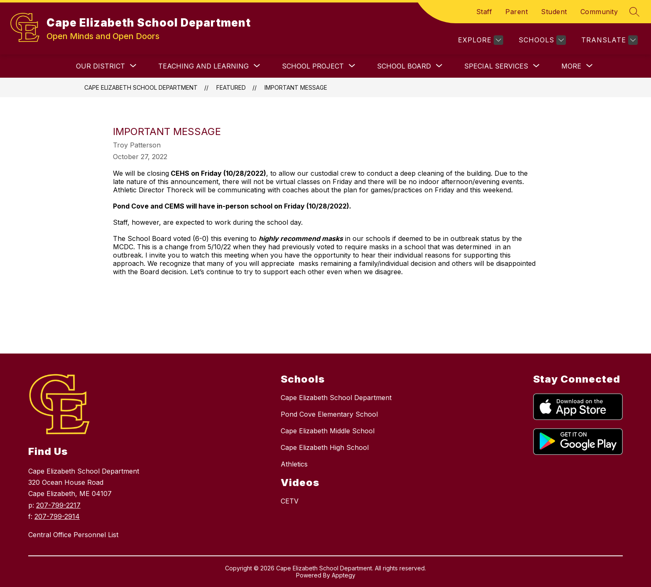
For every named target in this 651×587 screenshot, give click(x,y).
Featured (231, 87)
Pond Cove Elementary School (329, 414)
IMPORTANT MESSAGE (295, 87)
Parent (516, 11)
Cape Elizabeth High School (325, 447)
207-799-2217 (58, 505)
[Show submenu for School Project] (313, 66)
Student (554, 11)
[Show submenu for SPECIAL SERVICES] (496, 66)
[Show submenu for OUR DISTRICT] (100, 66)
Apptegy (343, 575)
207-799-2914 (57, 516)
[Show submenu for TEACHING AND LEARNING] (203, 66)
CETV (290, 501)
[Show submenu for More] (571, 66)
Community (599, 11)
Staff (484, 11)
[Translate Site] (608, 40)
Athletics (294, 464)
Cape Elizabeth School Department (141, 87)
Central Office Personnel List (73, 535)
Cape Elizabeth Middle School (327, 431)
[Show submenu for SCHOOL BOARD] (404, 66)
